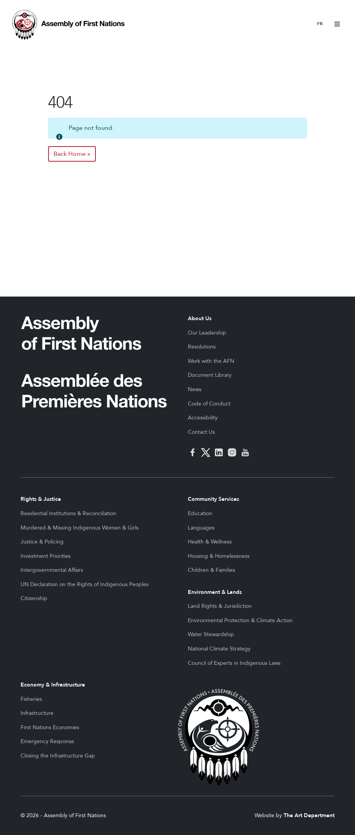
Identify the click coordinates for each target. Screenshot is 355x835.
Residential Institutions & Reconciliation (68, 513)
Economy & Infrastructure (53, 684)
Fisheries (31, 699)
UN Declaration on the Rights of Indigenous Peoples (85, 584)
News (194, 389)
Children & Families (211, 570)
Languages (201, 527)
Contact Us (201, 432)
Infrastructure (37, 713)
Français (319, 24)
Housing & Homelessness (218, 556)
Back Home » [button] (72, 154)
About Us (199, 318)
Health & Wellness (210, 541)
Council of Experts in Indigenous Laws (234, 663)
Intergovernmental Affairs (52, 570)
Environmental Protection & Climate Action (240, 620)
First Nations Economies (50, 727)
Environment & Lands (215, 592)
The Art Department (309, 815)
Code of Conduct (209, 403)
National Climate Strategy (219, 648)
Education (200, 513)
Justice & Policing (42, 541)
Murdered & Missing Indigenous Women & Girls (80, 527)
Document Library (210, 375)
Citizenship (34, 598)
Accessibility (203, 417)
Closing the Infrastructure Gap (58, 755)
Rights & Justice (41, 499)
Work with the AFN (211, 361)
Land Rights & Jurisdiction (220, 606)
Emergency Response (47, 741)
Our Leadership (207, 332)
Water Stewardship (211, 634)
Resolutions (202, 346)
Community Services (213, 499)
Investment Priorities (46, 556)
